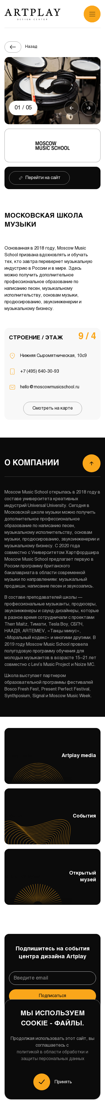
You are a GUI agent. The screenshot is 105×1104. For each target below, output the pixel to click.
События (52, 828)
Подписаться (52, 995)
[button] (71, 108)
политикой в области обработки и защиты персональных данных (52, 1055)
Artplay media (52, 767)
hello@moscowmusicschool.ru (49, 387)
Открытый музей (52, 887)
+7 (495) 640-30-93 (39, 371)
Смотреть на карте (52, 408)
